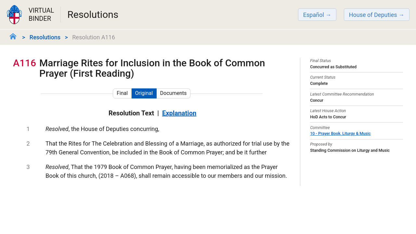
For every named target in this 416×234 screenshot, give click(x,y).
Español (313, 14)
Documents (173, 93)
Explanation (179, 113)
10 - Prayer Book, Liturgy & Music (340, 133)
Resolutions (45, 37)
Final (122, 93)
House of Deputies (373, 14)
